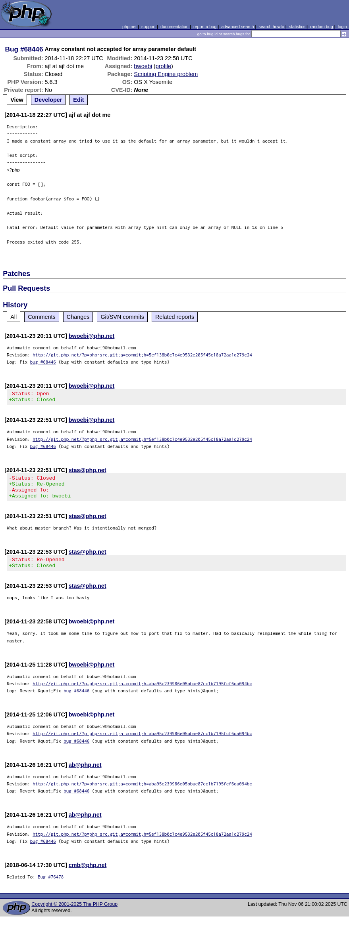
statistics (297, 26)
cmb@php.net (88, 874)
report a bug (204, 26)
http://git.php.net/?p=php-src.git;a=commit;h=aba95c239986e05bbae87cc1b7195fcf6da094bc (142, 692)
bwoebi (143, 66)
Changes (78, 317)
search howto (271, 26)
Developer (48, 100)
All (13, 317)
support (148, 26)
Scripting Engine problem (166, 74)
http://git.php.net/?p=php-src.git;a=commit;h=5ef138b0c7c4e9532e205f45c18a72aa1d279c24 (142, 354)
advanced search (237, 26)
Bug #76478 (51, 886)
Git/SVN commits (122, 317)
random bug (321, 26)
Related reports (174, 317)
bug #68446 (43, 361)
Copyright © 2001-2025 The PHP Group (74, 913)
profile (163, 66)
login (342, 26)
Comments (42, 317)
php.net (129, 26)
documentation (174, 26)
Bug (12, 49)
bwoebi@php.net (92, 336)
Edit (78, 100)
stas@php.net (87, 472)
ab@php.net (85, 774)
